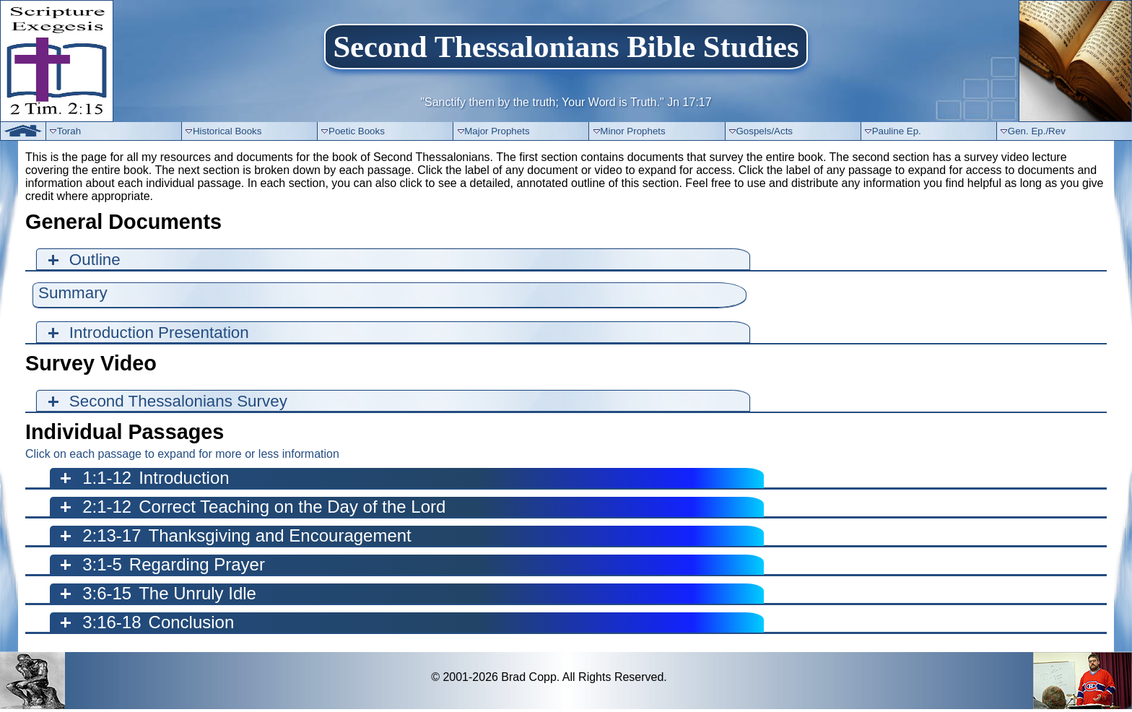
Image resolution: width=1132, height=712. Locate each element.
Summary (73, 293)
